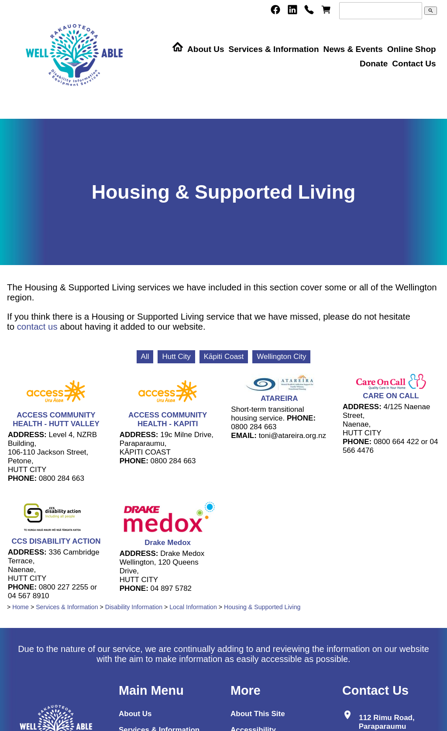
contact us (37, 326)
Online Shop (411, 49)
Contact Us (414, 63)
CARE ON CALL (391, 396)
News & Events (352, 49)
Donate (374, 63)
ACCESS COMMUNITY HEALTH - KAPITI (167, 419)
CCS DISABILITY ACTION (55, 541)
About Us (205, 49)
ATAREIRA (279, 398)
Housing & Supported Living (262, 606)
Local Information (193, 606)
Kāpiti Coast (224, 356)
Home (20, 606)
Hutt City (176, 356)
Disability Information (133, 606)
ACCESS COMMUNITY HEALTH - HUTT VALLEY (56, 419)
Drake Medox (167, 542)
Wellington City (281, 356)
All (145, 356)
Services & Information (274, 49)
